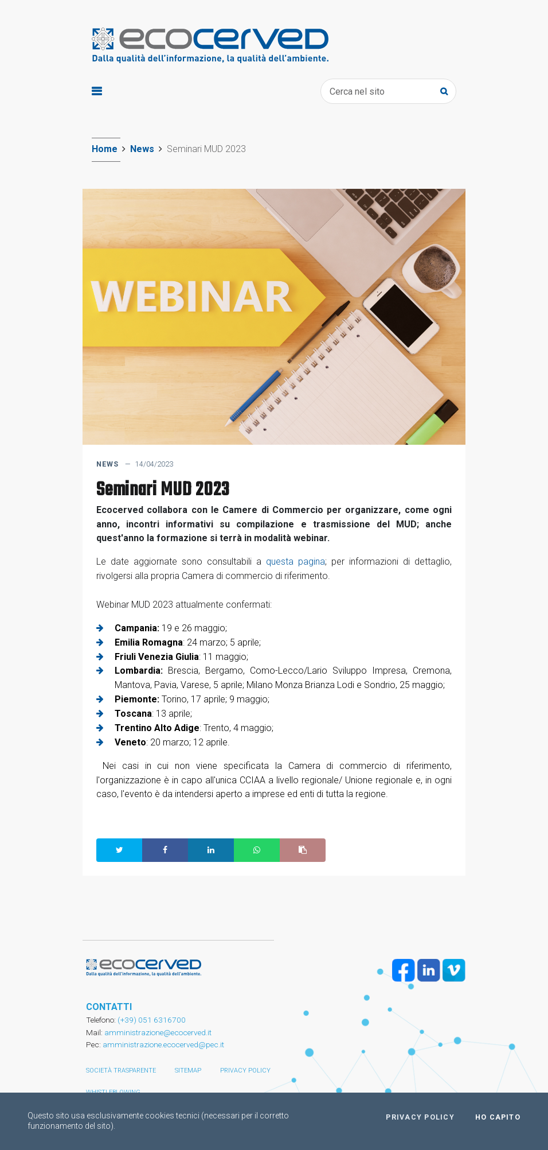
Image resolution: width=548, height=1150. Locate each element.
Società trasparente (121, 1070)
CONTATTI (109, 1006)
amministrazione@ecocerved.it (158, 1032)
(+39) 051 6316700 (151, 1019)
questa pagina (295, 561)
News (142, 148)
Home (105, 148)
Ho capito (497, 1117)
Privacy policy (245, 1070)
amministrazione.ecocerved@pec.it (163, 1044)
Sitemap (188, 1070)
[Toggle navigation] (96, 91)
